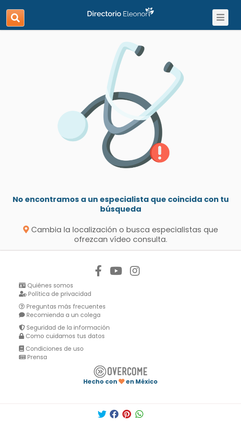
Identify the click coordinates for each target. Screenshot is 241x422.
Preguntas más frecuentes (62, 306)
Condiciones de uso (51, 348)
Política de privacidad (55, 294)
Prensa (33, 357)
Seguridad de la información (64, 327)
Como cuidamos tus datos (62, 336)
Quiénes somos (46, 285)
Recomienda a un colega (60, 315)
